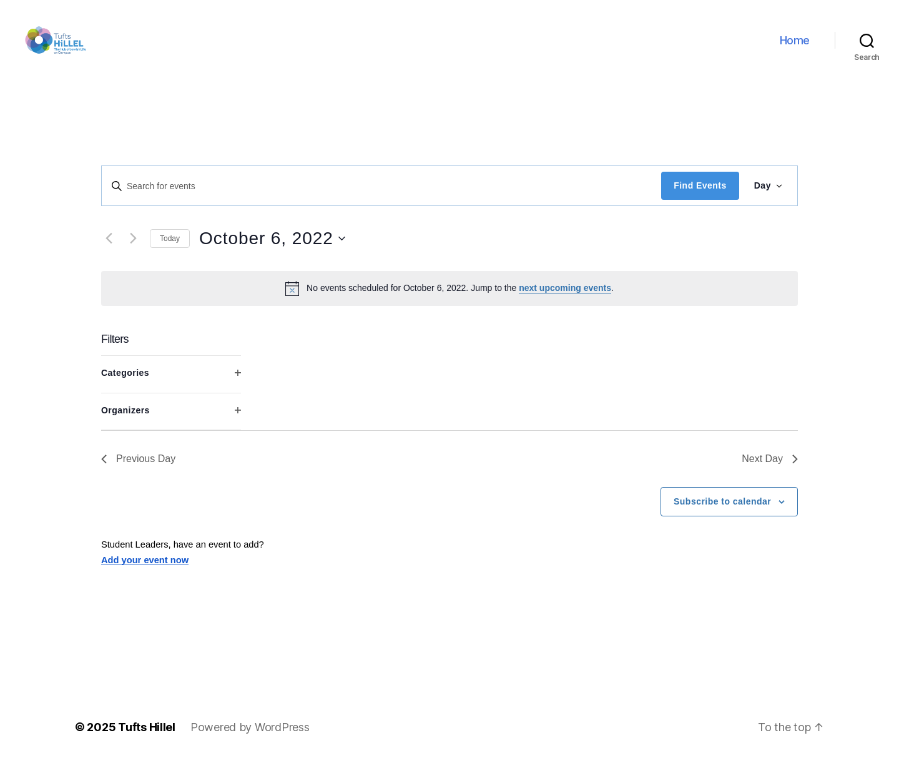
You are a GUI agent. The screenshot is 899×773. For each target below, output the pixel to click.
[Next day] (132, 249)
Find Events (700, 196)
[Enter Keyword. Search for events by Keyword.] (381, 196)
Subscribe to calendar (722, 512)
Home (795, 45)
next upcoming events (565, 298)
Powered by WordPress (250, 737)
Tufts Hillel (146, 737)
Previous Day (138, 469)
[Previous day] (108, 249)
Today (170, 248)
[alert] (449, 298)
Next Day (770, 469)
